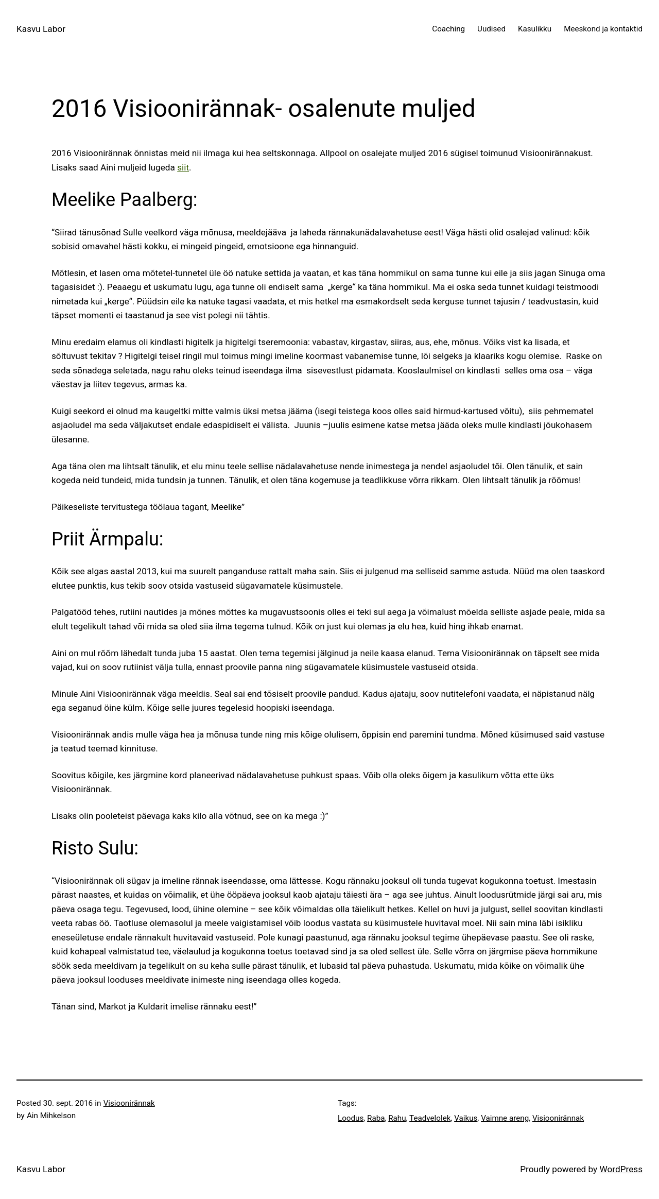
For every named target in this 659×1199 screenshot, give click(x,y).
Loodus (350, 1118)
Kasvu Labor (40, 29)
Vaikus (465, 1118)
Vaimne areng (505, 1118)
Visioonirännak (129, 1103)
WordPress (621, 1169)
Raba (376, 1118)
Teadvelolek (429, 1118)
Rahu (397, 1118)
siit (183, 167)
